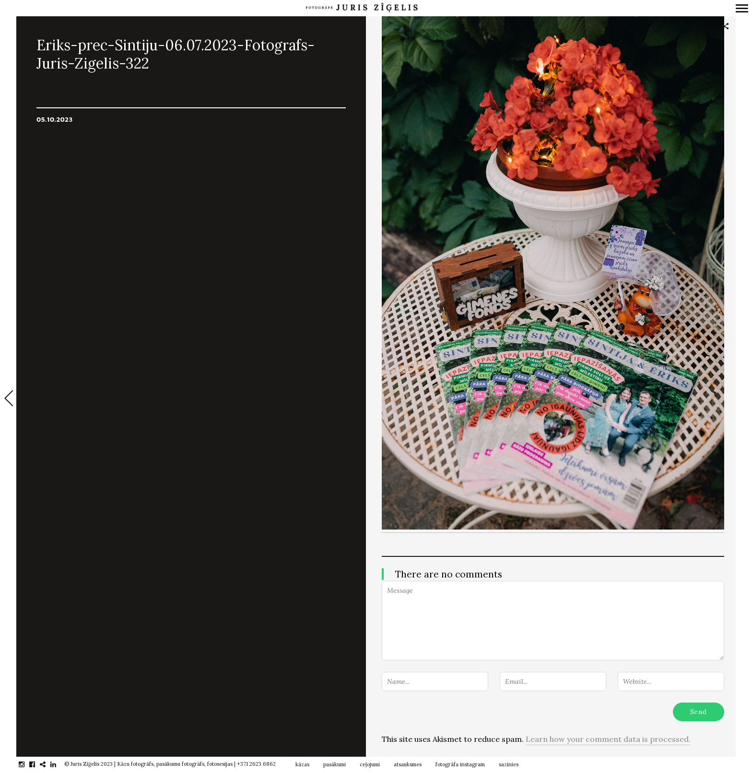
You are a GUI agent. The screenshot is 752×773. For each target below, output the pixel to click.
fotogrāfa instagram (460, 764)
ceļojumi (370, 764)
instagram (26, 764)
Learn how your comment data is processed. (608, 739)
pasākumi (334, 764)
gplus (47, 764)
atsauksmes (408, 764)
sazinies (508, 764)
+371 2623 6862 (256, 764)
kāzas (302, 764)
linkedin (58, 764)
